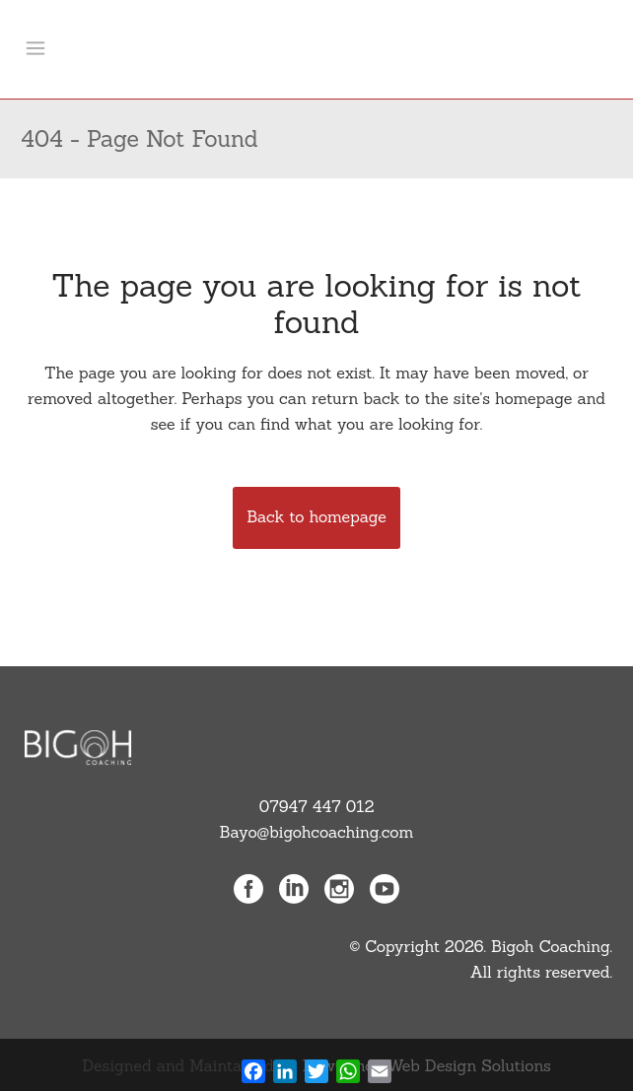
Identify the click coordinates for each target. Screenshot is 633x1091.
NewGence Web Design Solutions (427, 1065)
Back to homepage (316, 516)
